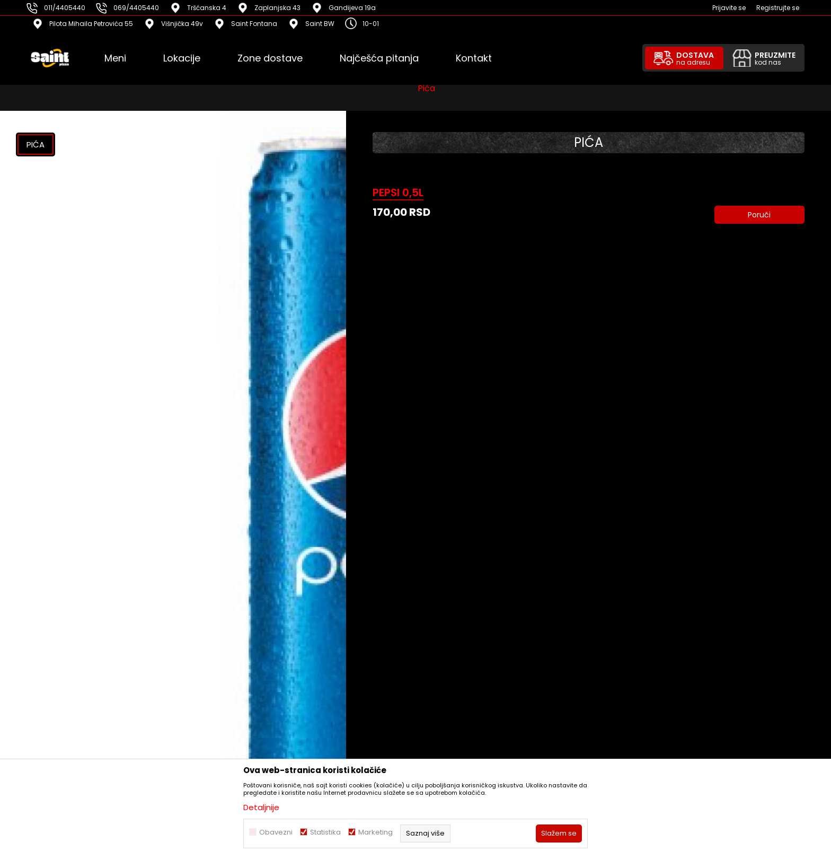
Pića (426, 92)
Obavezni (276, 832)
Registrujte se (777, 7)
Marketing (375, 832)
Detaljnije (261, 807)
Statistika (325, 832)
